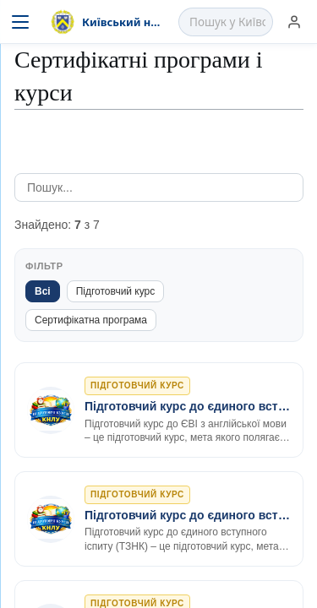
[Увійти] (294, 22)
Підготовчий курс (116, 291)
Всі (43, 291)
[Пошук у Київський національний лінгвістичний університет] (227, 22)
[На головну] (108, 22)
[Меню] (20, 22)
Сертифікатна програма (91, 320)
